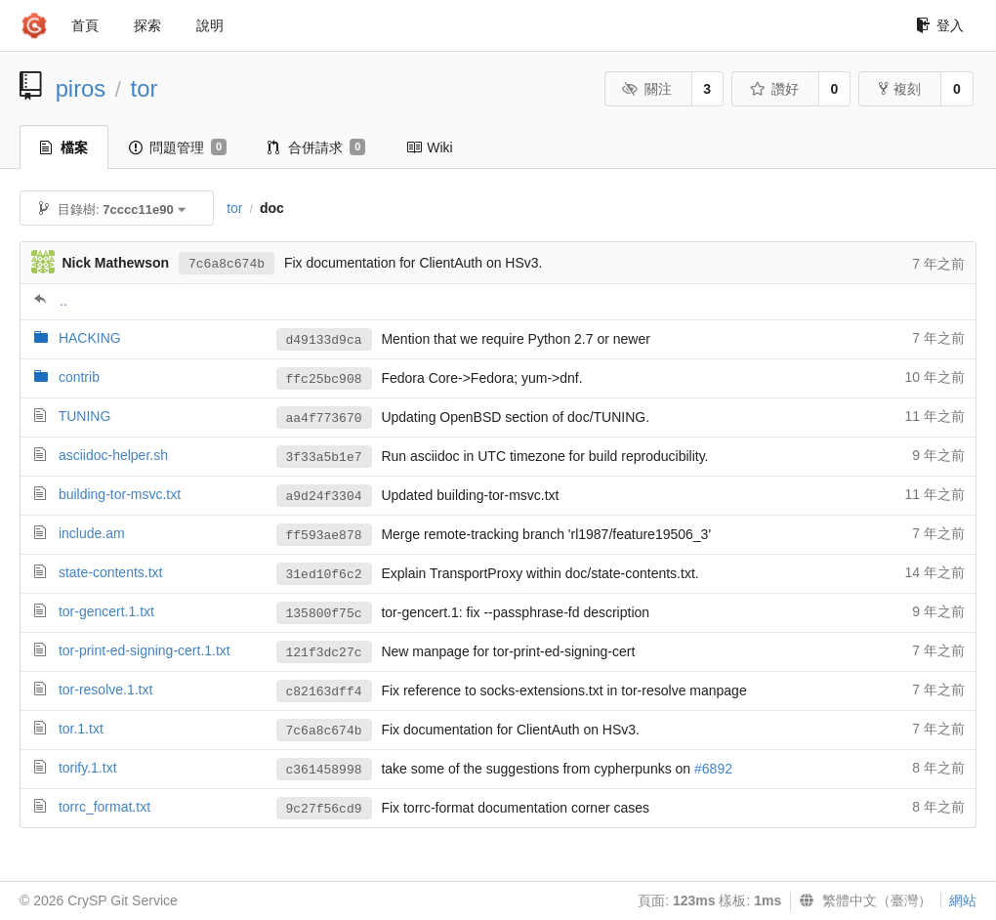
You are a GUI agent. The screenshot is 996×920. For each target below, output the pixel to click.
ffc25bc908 (324, 379)
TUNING (85, 416)
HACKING (90, 338)
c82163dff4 (324, 692)
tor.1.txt (81, 728)
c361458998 (324, 770)
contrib (79, 377)
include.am (92, 533)
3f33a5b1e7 (324, 457)
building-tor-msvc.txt (120, 494)
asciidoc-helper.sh (113, 455)
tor (144, 88)
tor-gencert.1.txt (106, 611)
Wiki (429, 147)
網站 (962, 900)
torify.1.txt (88, 767)
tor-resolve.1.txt (105, 689)
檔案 (64, 147)
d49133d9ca (324, 340)
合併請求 (316, 147)
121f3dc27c (324, 653)
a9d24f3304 (324, 496)
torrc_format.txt (104, 807)
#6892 (713, 768)
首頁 (85, 25)
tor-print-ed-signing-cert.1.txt (144, 650)
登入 (940, 25)
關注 (647, 89)
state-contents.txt (111, 572)
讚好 (774, 89)
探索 (147, 25)
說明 (210, 25)
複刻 (900, 89)
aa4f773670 (324, 418)
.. (63, 301)
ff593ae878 (324, 535)
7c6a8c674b (226, 264)
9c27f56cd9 (324, 809)
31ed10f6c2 (324, 574)
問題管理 (178, 147)
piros (81, 88)
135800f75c (324, 613)
